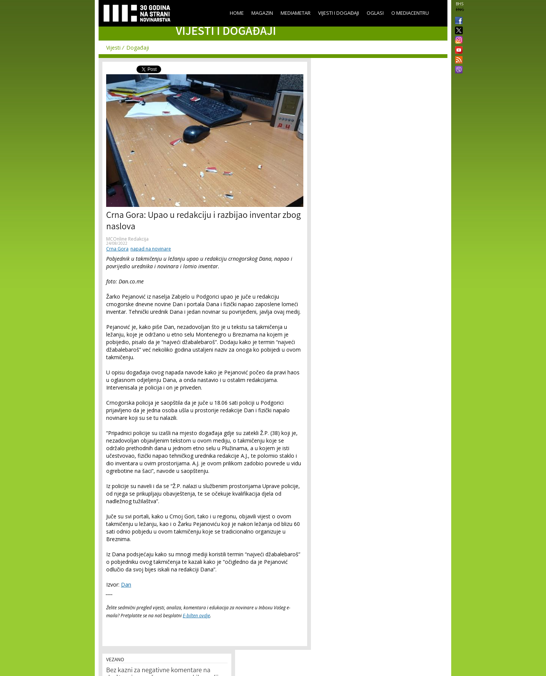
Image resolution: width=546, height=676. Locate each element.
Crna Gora (117, 249)
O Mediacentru (410, 12)
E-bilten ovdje (196, 615)
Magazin (262, 12)
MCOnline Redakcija (127, 239)
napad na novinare (150, 249)
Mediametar (296, 12)
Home (237, 12)
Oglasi (375, 12)
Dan (126, 584)
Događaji (137, 47)
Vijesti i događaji (338, 12)
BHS (459, 3)
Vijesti (113, 47)
